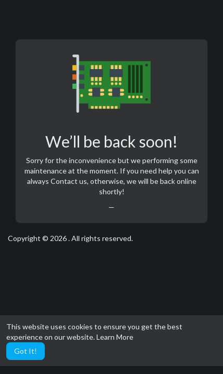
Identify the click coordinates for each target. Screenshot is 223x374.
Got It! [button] (25, 350)
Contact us (69, 181)
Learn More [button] (114, 336)
